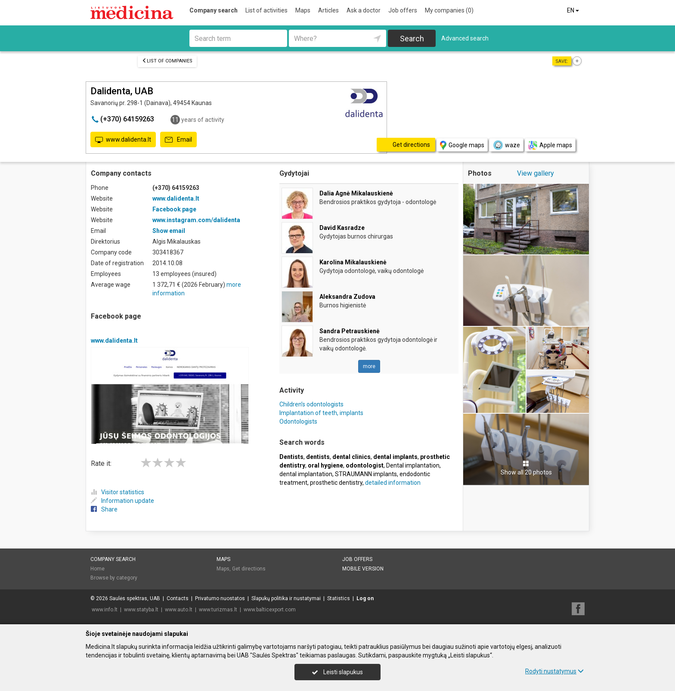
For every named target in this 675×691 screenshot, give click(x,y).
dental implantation (305, 474)
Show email (168, 230)
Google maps (462, 145)
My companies (449, 10)
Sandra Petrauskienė (349, 331)
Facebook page (174, 209)
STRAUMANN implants (366, 474)
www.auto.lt (178, 610)
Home (97, 569)
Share (104, 509)
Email (178, 140)
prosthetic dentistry (336, 482)
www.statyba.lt (141, 610)
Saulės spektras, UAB (134, 598)
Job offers (402, 10)
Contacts (178, 598)
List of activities (266, 10)
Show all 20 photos (526, 468)
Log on (365, 598)
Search (412, 38)
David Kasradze (342, 227)
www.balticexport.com (270, 610)
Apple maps (550, 145)
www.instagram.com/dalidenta (196, 220)
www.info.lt (105, 610)
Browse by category (113, 578)
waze (506, 145)
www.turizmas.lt (218, 610)
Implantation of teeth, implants (321, 412)
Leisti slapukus (337, 672)
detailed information (393, 482)
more (369, 366)
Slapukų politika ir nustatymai (286, 598)
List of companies (167, 61)
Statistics (338, 598)
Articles (328, 10)
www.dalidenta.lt (123, 140)
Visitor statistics (117, 492)
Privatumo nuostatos (220, 598)
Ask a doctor (364, 10)
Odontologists (298, 421)
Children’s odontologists (311, 404)
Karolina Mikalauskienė (353, 262)
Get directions (249, 569)
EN (573, 10)
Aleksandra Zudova (347, 296)
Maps (302, 10)
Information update (122, 500)
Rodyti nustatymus (554, 671)
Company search (213, 10)
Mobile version (363, 569)
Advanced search (465, 38)
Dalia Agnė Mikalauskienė (356, 193)
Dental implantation (413, 465)
